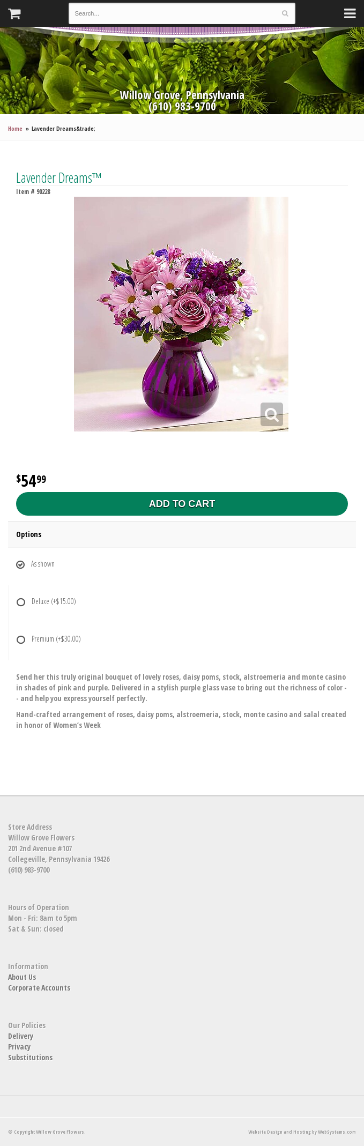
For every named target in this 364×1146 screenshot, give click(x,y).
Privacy (19, 1046)
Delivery (20, 1036)
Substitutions (30, 1057)
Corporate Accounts (39, 988)
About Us (22, 977)
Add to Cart (182, 503)
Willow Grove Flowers (182, 57)
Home (15, 128)
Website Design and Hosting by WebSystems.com (302, 1131)
